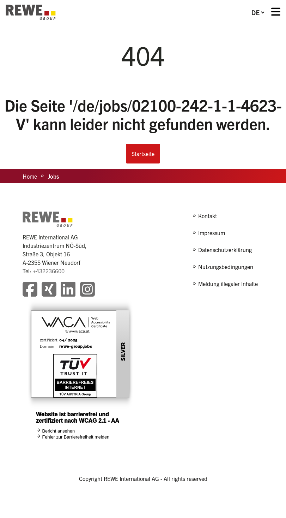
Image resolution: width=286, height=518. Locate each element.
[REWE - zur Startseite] (31, 12)
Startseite (143, 153)
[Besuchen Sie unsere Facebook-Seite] (30, 290)
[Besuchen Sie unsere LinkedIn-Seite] (68, 290)
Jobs (53, 176)
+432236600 (49, 270)
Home (30, 176)
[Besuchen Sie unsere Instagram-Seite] (87, 290)
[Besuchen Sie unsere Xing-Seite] (49, 290)
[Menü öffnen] (275, 12)
